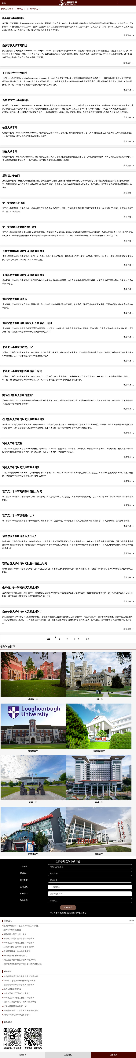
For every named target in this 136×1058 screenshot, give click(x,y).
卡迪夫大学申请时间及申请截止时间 (22, 371)
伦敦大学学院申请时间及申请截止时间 (23, 251)
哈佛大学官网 (9, 127)
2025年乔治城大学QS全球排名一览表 (19, 981)
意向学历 (24, 893)
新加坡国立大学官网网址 (16, 100)
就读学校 (24, 873)
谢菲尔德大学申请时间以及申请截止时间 (24, 563)
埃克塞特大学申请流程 (14, 299)
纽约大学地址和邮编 (12, 930)
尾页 (87, 639)
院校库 (20, 9)
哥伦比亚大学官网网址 (14, 73)
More (131, 921)
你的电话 (24, 900)
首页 (4, 3)
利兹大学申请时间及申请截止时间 (20, 467)
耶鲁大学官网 (9, 151)
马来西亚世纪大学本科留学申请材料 (18, 947)
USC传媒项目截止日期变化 (15, 955)
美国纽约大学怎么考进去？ (15, 934)
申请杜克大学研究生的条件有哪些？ (18, 943)
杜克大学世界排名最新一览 (15, 1006)
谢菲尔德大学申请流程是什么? (19, 536)
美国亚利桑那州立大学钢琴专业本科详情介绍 (22, 964)
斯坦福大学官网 (11, 175)
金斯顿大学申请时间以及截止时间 (20, 587)
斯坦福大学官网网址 (13, 18)
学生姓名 (24, 866)
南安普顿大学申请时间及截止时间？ (22, 611)
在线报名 (68, 1055)
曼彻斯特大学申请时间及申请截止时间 (23, 275)
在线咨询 (113, 1055)
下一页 (76, 639)
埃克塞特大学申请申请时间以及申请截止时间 (27, 323)
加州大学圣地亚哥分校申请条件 (16, 1015)
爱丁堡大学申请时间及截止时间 (19, 227)
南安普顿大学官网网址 (14, 45)
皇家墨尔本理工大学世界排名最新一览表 (20, 1010)
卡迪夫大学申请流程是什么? (18, 347)
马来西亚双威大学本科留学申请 (16, 951)
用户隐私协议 (80, 913)
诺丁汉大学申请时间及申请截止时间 (22, 491)
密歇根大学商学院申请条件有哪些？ (18, 938)
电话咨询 (23, 1055)
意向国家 (24, 887)
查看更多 (128, 35)
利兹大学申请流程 (12, 443)
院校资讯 (34, 9)
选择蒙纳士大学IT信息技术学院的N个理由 (21, 926)
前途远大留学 (7, 9)
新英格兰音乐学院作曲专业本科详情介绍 (20, 976)
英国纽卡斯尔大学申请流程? (18, 395)
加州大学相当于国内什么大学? (16, 993)
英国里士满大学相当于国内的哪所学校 (19, 960)
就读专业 (24, 880)
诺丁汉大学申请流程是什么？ (18, 515)
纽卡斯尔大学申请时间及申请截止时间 (23, 419)
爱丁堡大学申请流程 (13, 203)
